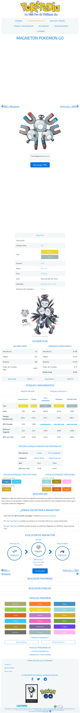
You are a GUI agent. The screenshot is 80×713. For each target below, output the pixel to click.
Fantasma (40, 627)
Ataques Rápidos (21, 642)
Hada (67, 482)
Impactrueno (23, 399)
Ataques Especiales (58, 642)
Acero (50, 257)
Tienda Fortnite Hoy (36, 21)
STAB (12, 437)
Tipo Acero (14, 526)
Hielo (46, 482)
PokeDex (18, 21)
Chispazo (59, 399)
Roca (56, 482)
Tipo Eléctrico (15, 521)
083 (69, 106)
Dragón (64, 627)
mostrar (45, 156)
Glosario (41, 31)
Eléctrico (50, 252)
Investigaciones (61, 26)
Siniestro (15, 632)
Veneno (40, 615)
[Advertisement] (40, 72)
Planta (15, 610)
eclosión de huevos (49, 516)
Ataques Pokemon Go (40, 637)
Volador (16, 482)
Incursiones (44, 26)
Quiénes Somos (9, 668)
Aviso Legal (8, 671)
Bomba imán (72, 399)
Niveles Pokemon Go (40, 647)
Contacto (8, 664)
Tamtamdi (45, 336)
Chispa (33, 399)
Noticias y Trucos (57, 21)
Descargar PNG (40, 165)
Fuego (66, 489)
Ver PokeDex (40, 571)
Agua (6, 482)
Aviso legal (45, 711)
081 (10, 106)
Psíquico (40, 621)
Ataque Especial (54, 458)
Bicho (65, 621)
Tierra (6, 489)
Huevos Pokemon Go (40, 651)
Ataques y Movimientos (23, 26)
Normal (15, 604)
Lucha (56, 489)
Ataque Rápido (39, 458)
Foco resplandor (54, 453)
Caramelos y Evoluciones (40, 655)
